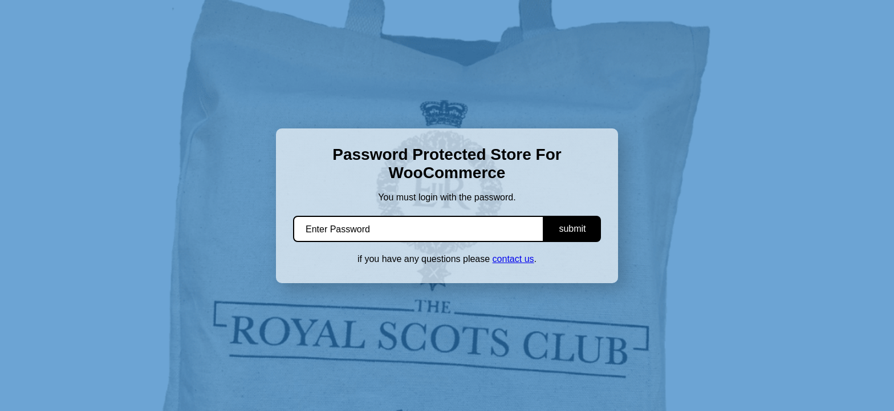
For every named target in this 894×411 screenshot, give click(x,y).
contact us (513, 259)
